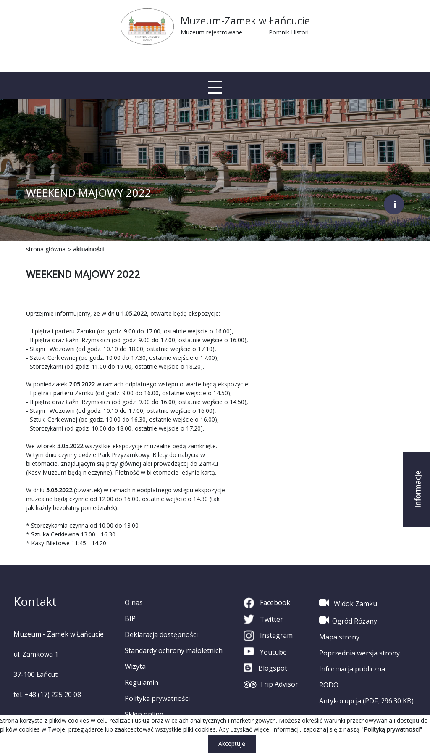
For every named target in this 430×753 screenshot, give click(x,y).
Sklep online (144, 714)
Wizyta (135, 666)
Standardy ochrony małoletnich (174, 650)
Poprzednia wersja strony (359, 653)
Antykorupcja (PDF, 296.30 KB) (366, 700)
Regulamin (141, 682)
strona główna (46, 249)
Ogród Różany (348, 620)
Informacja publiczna (352, 669)
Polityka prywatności (157, 698)
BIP (130, 618)
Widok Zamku (348, 602)
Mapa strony (339, 637)
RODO (328, 685)
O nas (134, 602)
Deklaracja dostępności (161, 634)
